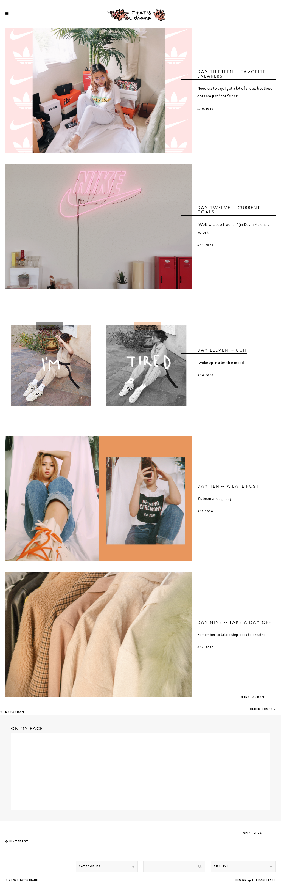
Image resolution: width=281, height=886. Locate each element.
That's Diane (27, 880)
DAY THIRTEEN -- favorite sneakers (231, 74)
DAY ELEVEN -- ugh (222, 350)
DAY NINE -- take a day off (234, 623)
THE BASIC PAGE (264, 880)
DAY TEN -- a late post (228, 486)
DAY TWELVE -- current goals (228, 210)
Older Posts (263, 709)
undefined (98, 90)
